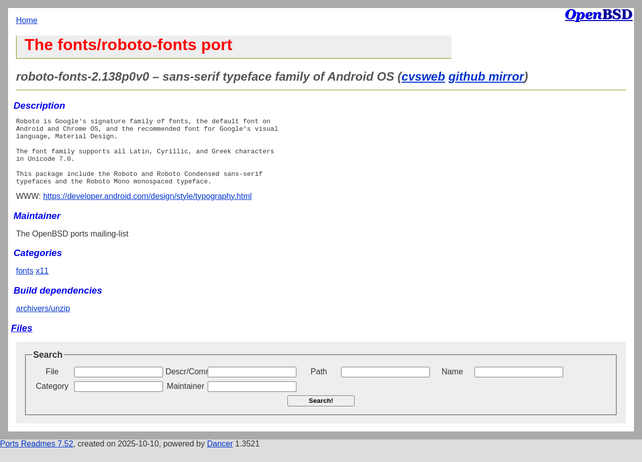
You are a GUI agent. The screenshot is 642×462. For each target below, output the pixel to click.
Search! (321, 414)
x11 (42, 284)
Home (27, 20)
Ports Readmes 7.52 (36, 457)
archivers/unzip (43, 322)
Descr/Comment (186, 385)
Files (22, 341)
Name (452, 385)
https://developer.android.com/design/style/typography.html (147, 209)
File (52, 385)
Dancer (220, 457)
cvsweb (423, 76)
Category (52, 399)
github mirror (486, 76)
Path (318, 385)
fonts (25, 284)
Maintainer (186, 399)
